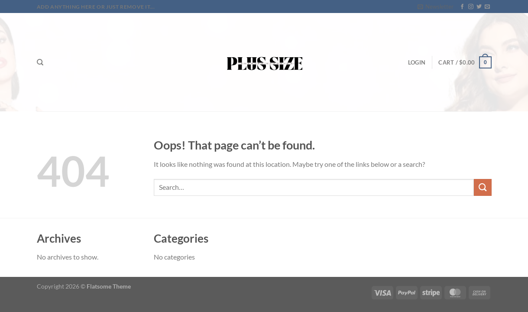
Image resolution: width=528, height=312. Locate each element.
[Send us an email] (487, 7)
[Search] (40, 62)
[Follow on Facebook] (462, 7)
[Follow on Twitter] (479, 7)
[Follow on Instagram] (470, 7)
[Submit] (482, 187)
